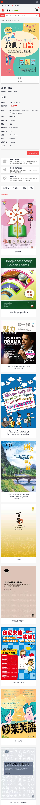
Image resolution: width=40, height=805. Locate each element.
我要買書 (9, 20)
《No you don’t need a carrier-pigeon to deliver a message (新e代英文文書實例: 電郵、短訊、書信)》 (18, 433)
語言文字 (16, 20)
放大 (20, 78)
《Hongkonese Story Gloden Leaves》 (18, 313)
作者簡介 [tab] (16, 188)
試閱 (20, 82)
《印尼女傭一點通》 (18, 682)
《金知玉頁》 (18, 252)
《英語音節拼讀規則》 (19, 621)
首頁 (2, 20)
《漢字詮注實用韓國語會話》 (18, 802)
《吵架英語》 (18, 741)
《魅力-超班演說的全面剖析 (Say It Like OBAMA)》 (19, 367)
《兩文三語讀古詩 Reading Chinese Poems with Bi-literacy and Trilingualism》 (18, 496)
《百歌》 (19, 559)
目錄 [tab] (24, 188)
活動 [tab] (31, 188)
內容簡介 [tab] (6, 188)
